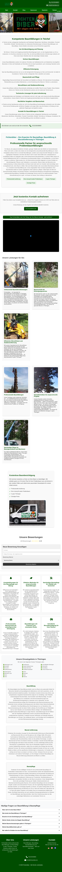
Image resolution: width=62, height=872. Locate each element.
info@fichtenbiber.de (53, 5)
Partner (55, 10)
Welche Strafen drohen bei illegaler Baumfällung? (31, 820)
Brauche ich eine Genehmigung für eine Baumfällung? (31, 816)
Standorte (44, 10)
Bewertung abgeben (31, 564)
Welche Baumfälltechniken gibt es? (31, 827)
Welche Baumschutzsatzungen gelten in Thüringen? (31, 823)
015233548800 (54, 2)
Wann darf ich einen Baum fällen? (31, 809)
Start (6, 10)
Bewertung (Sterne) (8, 557)
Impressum (33, 10)
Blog (24, 10)
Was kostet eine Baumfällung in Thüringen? (31, 813)
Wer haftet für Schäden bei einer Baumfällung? (31, 830)
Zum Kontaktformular (31, 208)
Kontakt (15, 10)
